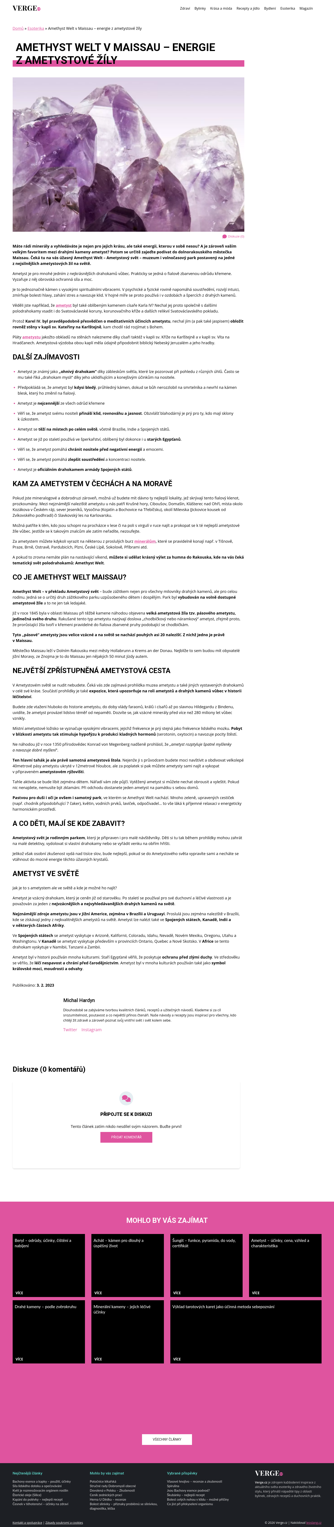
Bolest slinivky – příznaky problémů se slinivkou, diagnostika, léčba (124, 1506)
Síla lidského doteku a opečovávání (37, 1486)
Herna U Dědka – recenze (108, 1499)
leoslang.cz (314, 1523)
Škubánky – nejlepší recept (186, 1495)
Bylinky (200, 8)
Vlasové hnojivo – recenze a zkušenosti (194, 1481)
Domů (18, 28)
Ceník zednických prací (106, 1495)
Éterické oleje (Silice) (27, 1495)
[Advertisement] (167, 1396)
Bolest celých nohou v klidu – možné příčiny (198, 1499)
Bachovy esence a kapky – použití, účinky (42, 1481)
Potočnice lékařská (103, 1481)
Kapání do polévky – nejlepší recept (38, 1499)
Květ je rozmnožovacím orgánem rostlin (40, 1490)
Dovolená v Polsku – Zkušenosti (112, 1490)
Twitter (70, 1029)
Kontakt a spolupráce (27, 1523)
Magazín (306, 8)
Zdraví (185, 8)
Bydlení (270, 8)
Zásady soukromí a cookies (64, 1523)
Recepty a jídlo (248, 8)
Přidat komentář (126, 1137)
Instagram (92, 1029)
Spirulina (173, 1486)
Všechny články (167, 1439)
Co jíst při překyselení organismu (190, 1504)
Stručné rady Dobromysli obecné (113, 1486)
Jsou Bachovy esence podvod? (188, 1490)
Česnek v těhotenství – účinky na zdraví (40, 1504)
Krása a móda (221, 8)
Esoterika (287, 8)
